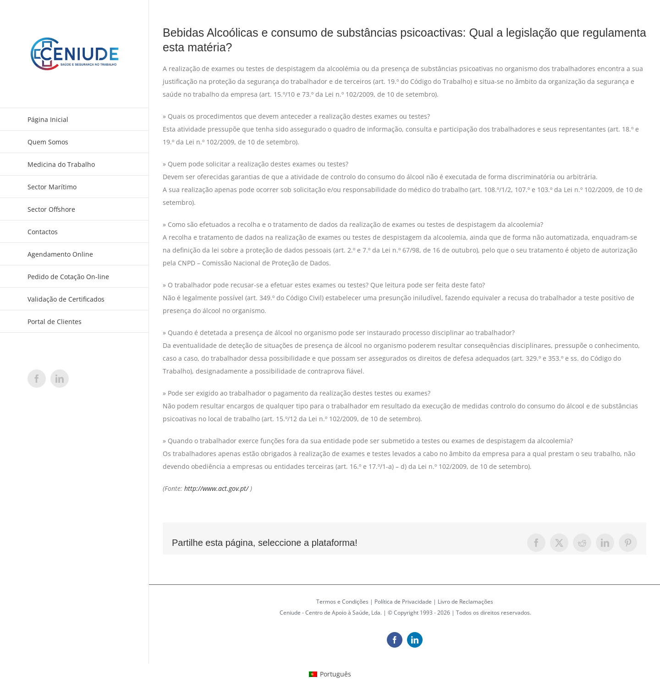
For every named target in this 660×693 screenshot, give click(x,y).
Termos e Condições (342, 601)
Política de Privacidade (403, 601)
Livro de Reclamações (465, 601)
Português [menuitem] (335, 674)
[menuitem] (330, 674)
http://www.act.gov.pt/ (216, 488)
